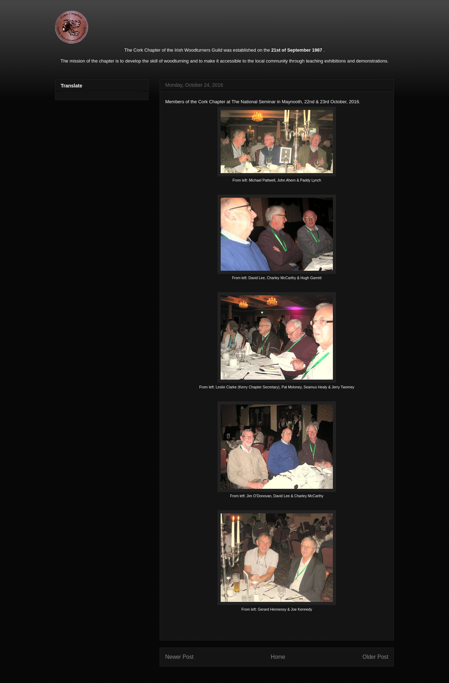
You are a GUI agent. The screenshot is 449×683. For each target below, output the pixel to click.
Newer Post (179, 657)
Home (278, 657)
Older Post (375, 657)
